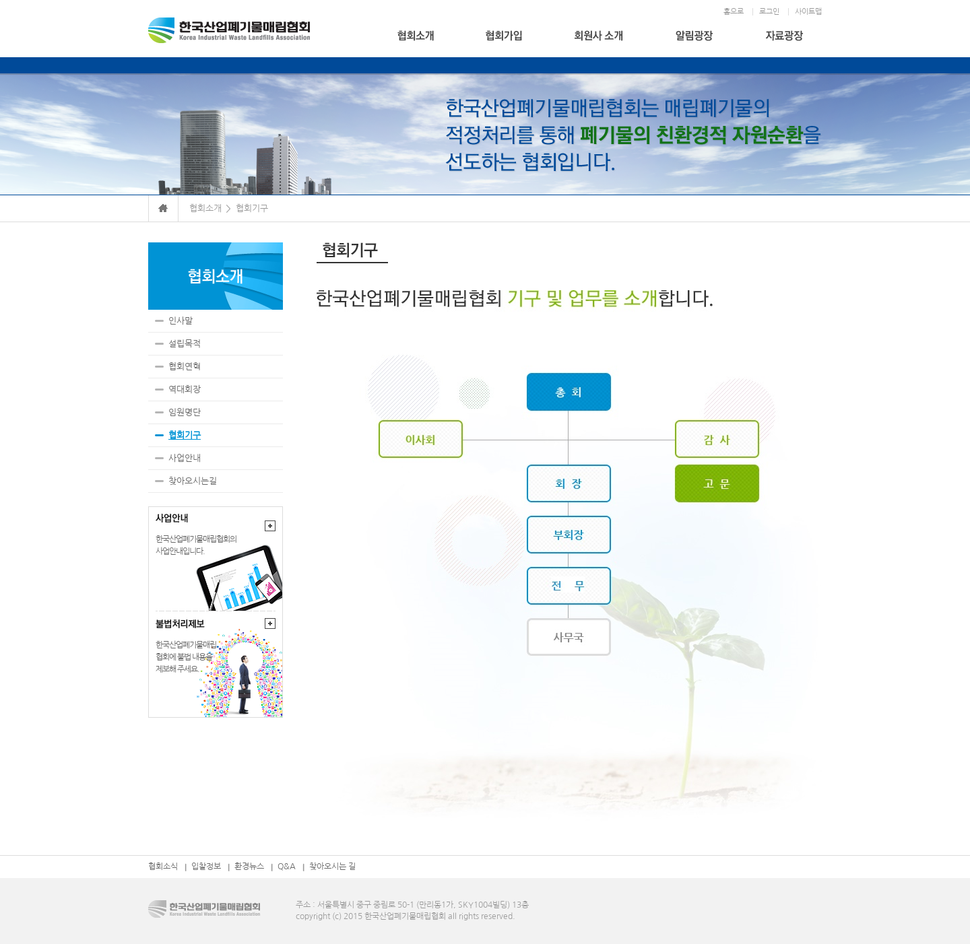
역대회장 (184, 389)
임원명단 (184, 412)
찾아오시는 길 (332, 867)
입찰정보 (206, 867)
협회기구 (184, 435)
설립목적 (184, 343)
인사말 (180, 320)
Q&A (287, 867)
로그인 (769, 11)
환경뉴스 (249, 867)
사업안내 (184, 458)
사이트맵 (808, 11)
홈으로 (733, 11)
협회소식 (163, 867)
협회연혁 (184, 366)
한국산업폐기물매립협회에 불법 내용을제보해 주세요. (186, 657)
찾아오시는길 (192, 481)
